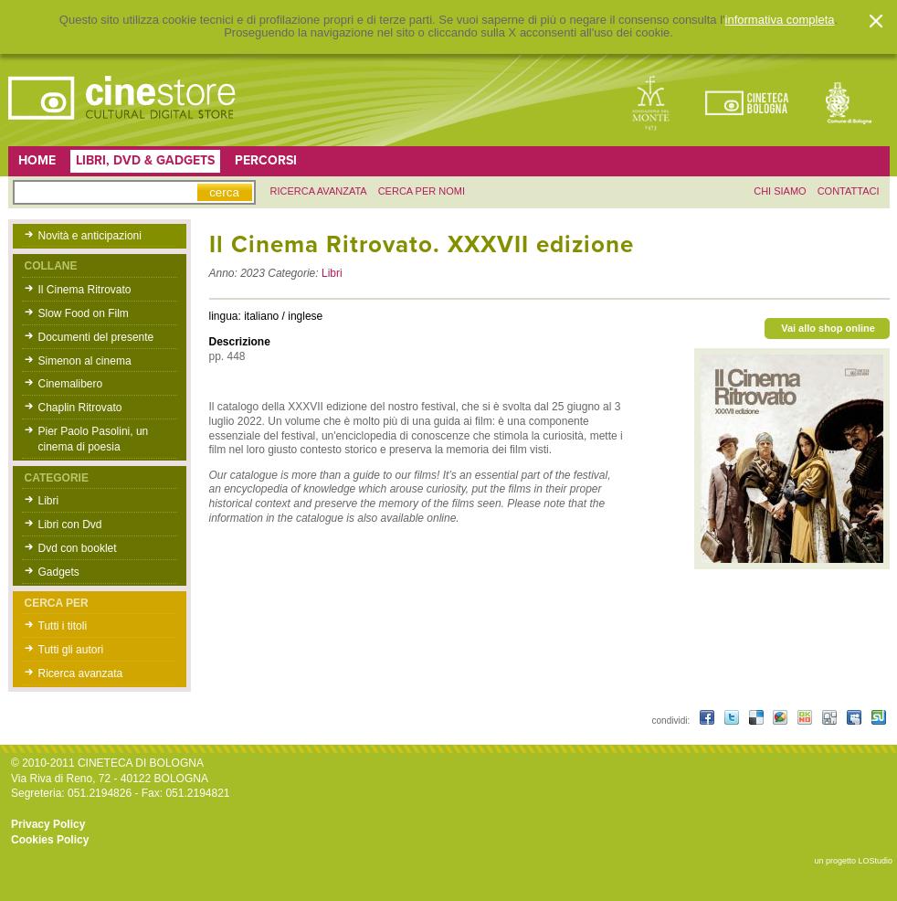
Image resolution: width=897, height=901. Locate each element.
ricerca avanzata (318, 191)
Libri (48, 500)
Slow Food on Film (83, 313)
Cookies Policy (50, 839)
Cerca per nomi (421, 191)
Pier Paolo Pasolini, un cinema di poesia (93, 439)
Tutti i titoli (63, 626)
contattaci (849, 191)
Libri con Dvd (70, 524)
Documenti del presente (96, 337)
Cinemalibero (70, 383)
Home (37, 160)
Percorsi (266, 160)
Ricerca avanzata (80, 673)
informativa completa (780, 20)
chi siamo (780, 191)
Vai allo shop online (828, 328)
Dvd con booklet (77, 548)
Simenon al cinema (85, 361)
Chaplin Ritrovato (80, 407)
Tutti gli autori (71, 649)
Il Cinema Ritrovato (85, 289)
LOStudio (875, 860)
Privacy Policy (48, 824)
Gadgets (58, 572)
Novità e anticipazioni (90, 235)
